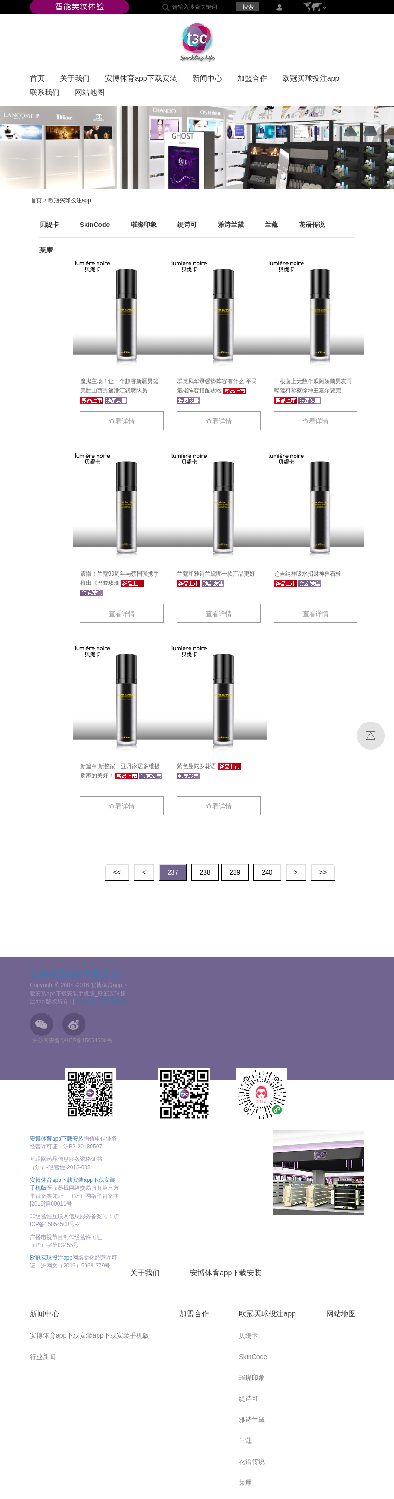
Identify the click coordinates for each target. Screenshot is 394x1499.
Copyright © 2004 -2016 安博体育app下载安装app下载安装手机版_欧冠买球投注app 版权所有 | (79, 993)
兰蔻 (271, 224)
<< (117, 872)
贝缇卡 (49, 224)
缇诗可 (187, 224)
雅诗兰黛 (231, 224)
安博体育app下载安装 (141, 80)
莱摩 (46, 250)
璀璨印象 (144, 224)
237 (172, 872)
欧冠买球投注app (311, 80)
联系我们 (44, 94)
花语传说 (312, 224)
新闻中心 (207, 80)
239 (235, 872)
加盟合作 (252, 80)
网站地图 (90, 94)
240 (267, 872)
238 (205, 872)
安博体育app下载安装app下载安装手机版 (89, 1335)
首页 (37, 80)
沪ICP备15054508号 (101, 1001)
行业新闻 (43, 1356)
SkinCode (95, 224)
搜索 (248, 7)
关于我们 (75, 80)
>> (323, 872)
